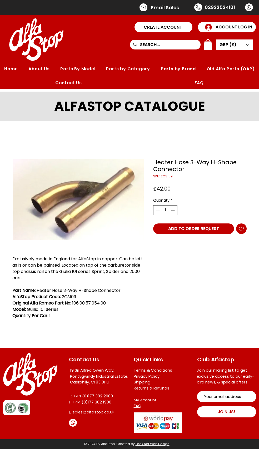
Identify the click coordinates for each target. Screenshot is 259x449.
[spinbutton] (165, 210)
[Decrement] (157, 210)
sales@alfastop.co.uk (93, 412)
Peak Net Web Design (153, 444)
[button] (163, 27)
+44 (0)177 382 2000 (93, 396)
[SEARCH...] (165, 45)
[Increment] (173, 210)
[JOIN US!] (226, 411)
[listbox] (234, 44)
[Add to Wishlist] (241, 228)
